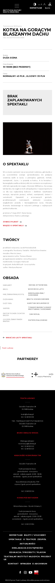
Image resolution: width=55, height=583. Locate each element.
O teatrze (29, 539)
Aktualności (27, 543)
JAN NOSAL (34, 314)
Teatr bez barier (50, 4)
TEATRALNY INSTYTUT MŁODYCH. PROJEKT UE (27, 558)
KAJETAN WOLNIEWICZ (38, 303)
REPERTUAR (36, 8)
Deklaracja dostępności (27, 548)
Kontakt (13, 563)
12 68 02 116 (29, 491)
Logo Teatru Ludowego (6, 6)
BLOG (47, 8)
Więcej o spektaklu (13, 226)
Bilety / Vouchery (35, 535)
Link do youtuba (30, 572)
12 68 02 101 (29, 417)
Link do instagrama (25, 572)
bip (36, 572)
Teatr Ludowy (7, 348)
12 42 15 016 (29, 524)
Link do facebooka (20, 572)
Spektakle (15, 539)
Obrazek (12, 375)
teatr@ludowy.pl (27, 414)
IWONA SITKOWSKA (38, 285)
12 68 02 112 (29, 446)
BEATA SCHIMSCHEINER (38, 299)
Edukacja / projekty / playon (27, 552)
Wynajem (25, 563)
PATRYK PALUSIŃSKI (37, 320)
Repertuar (16, 535)
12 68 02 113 (29, 449)
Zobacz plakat (10, 222)
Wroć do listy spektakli (19, 338)
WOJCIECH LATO (36, 289)
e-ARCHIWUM (39, 563)
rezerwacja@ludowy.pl (27, 444)
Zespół (41, 539)
